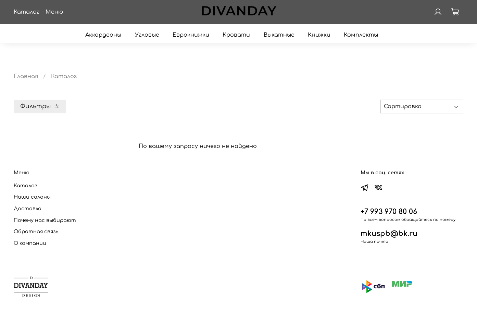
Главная (26, 76)
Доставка (27, 208)
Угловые (147, 35)
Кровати (236, 35)
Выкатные (279, 35)
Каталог (25, 185)
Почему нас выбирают (45, 220)
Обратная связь (36, 231)
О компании (30, 243)
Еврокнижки (191, 35)
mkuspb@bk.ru (389, 234)
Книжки (319, 35)
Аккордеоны (103, 35)
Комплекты (361, 35)
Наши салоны (32, 197)
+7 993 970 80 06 (389, 212)
